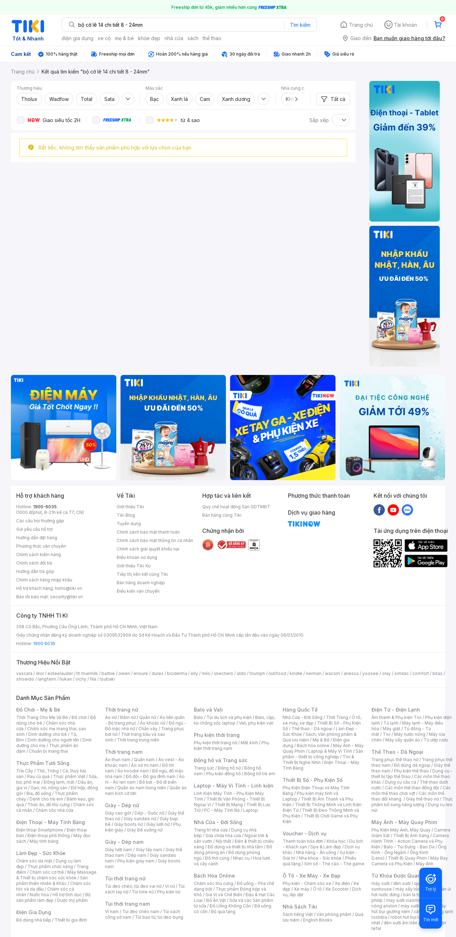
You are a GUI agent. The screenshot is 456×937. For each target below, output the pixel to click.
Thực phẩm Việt (69, 776)
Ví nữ (170, 886)
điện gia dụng (77, 38)
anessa (351, 673)
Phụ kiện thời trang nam (231, 745)
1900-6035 (45, 506)
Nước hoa (39, 894)
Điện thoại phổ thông (48, 835)
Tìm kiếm (300, 25)
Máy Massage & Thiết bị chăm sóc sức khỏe (56, 874)
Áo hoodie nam (133, 770)
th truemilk (87, 673)
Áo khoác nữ (152, 723)
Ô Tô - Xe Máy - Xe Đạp (311, 876)
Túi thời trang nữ (125, 878)
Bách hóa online (313, 745)
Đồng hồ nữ (229, 768)
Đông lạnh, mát (59, 782)
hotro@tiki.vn (68, 588)
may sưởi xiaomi (402, 900)
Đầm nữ (128, 717)
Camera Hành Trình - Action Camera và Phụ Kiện (410, 841)
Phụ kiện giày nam (135, 860)
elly (194, 673)
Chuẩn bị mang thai (48, 751)
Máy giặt (391, 728)
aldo (241, 673)
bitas (437, 673)
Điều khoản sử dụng (137, 557)
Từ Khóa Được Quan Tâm (402, 876)
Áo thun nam (117, 759)
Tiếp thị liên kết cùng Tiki (142, 574)
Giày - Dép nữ (122, 805)
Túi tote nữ (143, 891)
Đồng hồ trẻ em (259, 773)
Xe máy (301, 889)
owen (124, 673)
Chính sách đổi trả (34, 563)
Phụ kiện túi (168, 891)
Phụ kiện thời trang (217, 735)
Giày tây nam (149, 849)
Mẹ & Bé (321, 739)
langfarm (47, 679)
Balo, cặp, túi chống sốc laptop (234, 720)
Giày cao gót (118, 813)
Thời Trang (337, 717)
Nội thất (223, 841)
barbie (108, 673)
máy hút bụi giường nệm (408, 908)
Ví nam (112, 911)
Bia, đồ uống (38, 793)
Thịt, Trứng (48, 770)
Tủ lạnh (391, 723)
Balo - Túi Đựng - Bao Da (409, 846)
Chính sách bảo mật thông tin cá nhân (155, 540)
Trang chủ (361, 25)
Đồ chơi (79, 717)
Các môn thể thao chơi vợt (411, 790)
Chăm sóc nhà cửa (54, 810)
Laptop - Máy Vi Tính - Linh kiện (233, 786)
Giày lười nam (118, 849)
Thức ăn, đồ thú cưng (48, 804)
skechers (223, 673)
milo (206, 673)
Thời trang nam (123, 752)
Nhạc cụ (241, 858)
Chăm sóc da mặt (34, 860)
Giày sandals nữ (140, 818)
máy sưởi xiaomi (417, 906)
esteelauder (60, 673)
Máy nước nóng (409, 734)
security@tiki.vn (66, 596)
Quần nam (144, 759)
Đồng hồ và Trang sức (220, 760)
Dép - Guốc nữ (149, 813)
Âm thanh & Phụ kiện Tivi (396, 717)
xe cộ (104, 38)
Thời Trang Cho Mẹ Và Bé (42, 717)
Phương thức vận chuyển (41, 546)
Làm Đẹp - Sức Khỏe (41, 853)
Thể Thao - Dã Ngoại (397, 752)
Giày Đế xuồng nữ (144, 830)
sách (192, 38)
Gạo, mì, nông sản (49, 787)
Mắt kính (249, 742)
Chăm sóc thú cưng (213, 883)
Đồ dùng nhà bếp (33, 920)
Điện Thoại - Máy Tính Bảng (50, 822)
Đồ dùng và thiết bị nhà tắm (235, 846)
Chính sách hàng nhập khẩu (44, 579)
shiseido (25, 679)
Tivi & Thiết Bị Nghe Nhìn (318, 759)
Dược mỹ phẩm (72, 900)
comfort (420, 673)
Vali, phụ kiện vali (256, 723)
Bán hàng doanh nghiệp (141, 582)
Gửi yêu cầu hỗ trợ (34, 529)
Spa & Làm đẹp (325, 846)
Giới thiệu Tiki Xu (133, 565)
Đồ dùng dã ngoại (412, 765)
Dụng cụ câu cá (400, 782)
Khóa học (336, 841)
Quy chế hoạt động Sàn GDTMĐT (236, 506)
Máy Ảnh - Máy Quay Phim (404, 822)
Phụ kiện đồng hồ (223, 773)
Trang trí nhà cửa (211, 830)
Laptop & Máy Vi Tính (330, 751)
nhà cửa (174, 38)
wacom (332, 673)
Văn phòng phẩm (333, 914)
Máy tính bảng (44, 841)
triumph (257, 673)
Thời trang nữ (121, 710)
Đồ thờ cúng (217, 858)
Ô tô (317, 889)
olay (386, 673)
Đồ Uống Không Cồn (230, 906)
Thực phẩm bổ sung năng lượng (412, 801)
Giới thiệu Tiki (130, 506)
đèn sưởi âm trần (400, 922)
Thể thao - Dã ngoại (311, 728)
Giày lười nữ (158, 824)
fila (93, 679)
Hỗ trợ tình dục (67, 894)
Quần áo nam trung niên (141, 787)
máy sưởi (380, 883)
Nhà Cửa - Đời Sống (218, 822)
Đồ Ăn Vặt (216, 900)
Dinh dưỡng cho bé (47, 734)
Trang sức (204, 768)
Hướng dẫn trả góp (35, 571)
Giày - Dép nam (124, 842)
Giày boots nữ (128, 824)
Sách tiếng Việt (298, 914)
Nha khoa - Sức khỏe (320, 858)
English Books (317, 920)
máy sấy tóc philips (415, 889)
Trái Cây (24, 770)
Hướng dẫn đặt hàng (36, 537)
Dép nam (137, 855)
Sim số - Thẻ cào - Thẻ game (334, 863)
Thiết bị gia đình (71, 920)
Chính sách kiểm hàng (38, 554)
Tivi (386, 734)
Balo (198, 717)
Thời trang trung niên (138, 739)
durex (158, 673)
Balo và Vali (208, 710)
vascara (24, 673)
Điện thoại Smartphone (39, 830)
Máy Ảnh (424, 863)
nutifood (277, 673)
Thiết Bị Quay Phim (407, 858)
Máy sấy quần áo (402, 739)
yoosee (370, 673)
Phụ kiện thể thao (411, 770)
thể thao (212, 38)
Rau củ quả (38, 776)
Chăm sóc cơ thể (47, 872)
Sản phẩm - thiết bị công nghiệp (323, 753)
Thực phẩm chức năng (50, 866)
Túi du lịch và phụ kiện (229, 717)
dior (40, 673)
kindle (296, 673)
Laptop (250, 810)
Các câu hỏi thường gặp (40, 520)
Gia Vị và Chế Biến (223, 894)
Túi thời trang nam (127, 904)
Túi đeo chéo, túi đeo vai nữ (133, 886)
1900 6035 (44, 643)
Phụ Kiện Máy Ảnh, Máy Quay (401, 830)
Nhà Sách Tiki (300, 907)
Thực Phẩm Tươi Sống (42, 763)
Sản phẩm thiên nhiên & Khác (52, 880)
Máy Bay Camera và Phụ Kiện (409, 860)
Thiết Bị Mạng (229, 804)
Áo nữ (111, 717)
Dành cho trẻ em (46, 799)
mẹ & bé (124, 38)
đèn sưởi (402, 883)
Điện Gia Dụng (33, 912)
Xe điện (342, 883)
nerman (313, 673)
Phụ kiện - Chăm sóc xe (307, 883)
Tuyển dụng (129, 523)
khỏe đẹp (149, 38)
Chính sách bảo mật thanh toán (148, 532)
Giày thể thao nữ (422, 799)
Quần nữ (147, 717)
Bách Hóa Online (214, 876)
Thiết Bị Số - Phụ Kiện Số (313, 780)
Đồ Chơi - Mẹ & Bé (38, 710)
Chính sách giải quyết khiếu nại (148, 549)
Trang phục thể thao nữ (394, 759)
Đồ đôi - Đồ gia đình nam (150, 776)
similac (401, 673)
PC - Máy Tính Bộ (222, 810)
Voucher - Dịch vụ (304, 833)
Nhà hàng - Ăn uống (316, 852)
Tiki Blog (126, 515)
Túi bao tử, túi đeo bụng (159, 917)
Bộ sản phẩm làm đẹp (53, 897)
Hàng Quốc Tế (300, 710)
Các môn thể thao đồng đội (412, 787)
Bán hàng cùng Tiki (221, 515)
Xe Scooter (337, 889)
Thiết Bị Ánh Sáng (411, 835)
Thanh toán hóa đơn (303, 841)
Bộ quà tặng (223, 911)
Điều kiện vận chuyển (138, 591)
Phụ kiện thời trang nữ (215, 742)
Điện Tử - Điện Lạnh (395, 710)
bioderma (177, 673)
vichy (80, 679)
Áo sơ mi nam (145, 765)
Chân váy (148, 728)
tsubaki (107, 679)
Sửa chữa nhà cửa (223, 835)
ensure (141, 673)
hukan (66, 679)
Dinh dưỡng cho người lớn (53, 739)
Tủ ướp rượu (436, 739)
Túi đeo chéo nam (140, 911)
